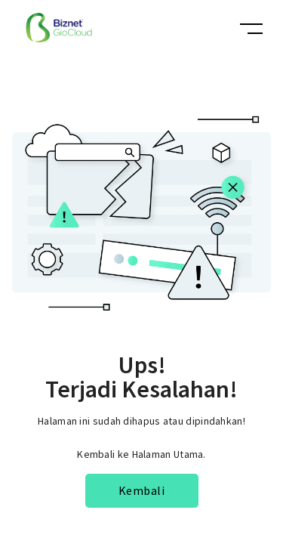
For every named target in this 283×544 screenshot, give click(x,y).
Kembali (141, 490)
